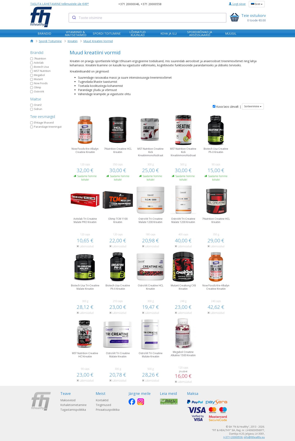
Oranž (36, 105)
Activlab (37, 62)
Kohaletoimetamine (73, 405)
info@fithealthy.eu (254, 437)
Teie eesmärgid (42, 116)
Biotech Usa (39, 67)
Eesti (256, 4)
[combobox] (147, 17)
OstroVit (37, 91)
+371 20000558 (151, 4)
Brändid (36, 52)
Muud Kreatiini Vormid (98, 41)
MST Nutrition (40, 71)
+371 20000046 (128, 4)
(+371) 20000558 (233, 437)
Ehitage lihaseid (42, 122)
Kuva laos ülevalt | (227, 106)
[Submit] (74, 17)
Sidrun (36, 109)
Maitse (35, 99)
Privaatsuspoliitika (108, 410)
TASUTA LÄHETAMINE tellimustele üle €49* (59, 4)
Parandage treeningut (46, 126)
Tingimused (104, 405)
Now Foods (39, 83)
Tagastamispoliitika (73, 410)
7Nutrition (38, 58)
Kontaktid (102, 400)
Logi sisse (237, 4)
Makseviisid (67, 400)
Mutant (36, 79)
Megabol (37, 75)
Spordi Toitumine (50, 41)
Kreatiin (72, 41)
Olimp (35, 87)
